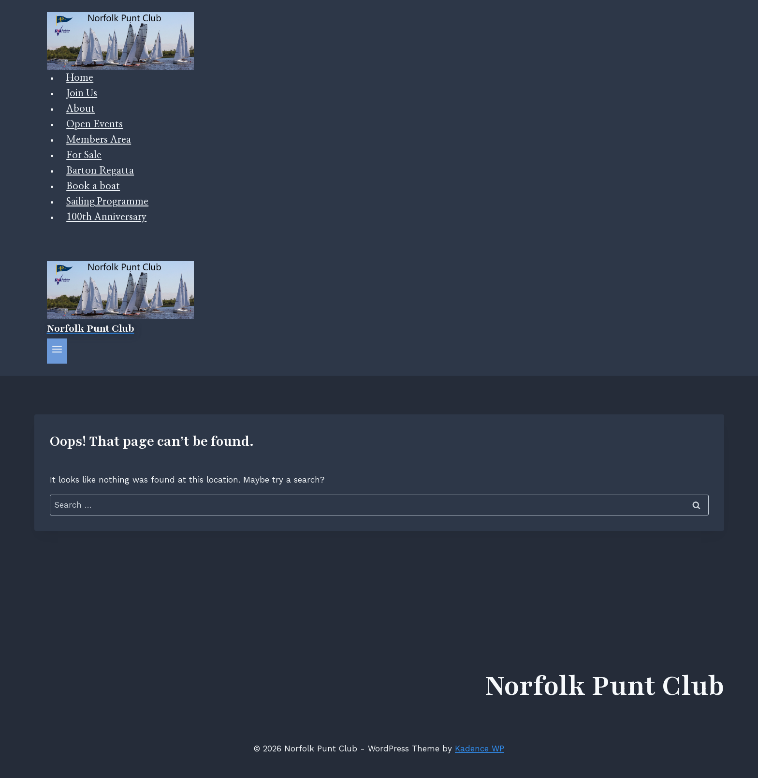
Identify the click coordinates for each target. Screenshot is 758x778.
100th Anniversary (106, 217)
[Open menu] (57, 351)
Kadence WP (479, 748)
